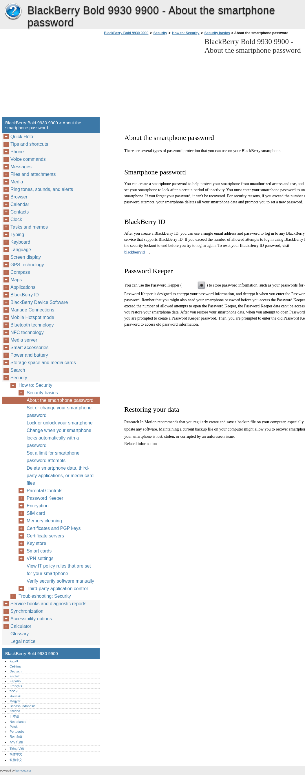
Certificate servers (45, 535)
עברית (14, 691)
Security (160, 33)
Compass (20, 272)
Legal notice (22, 641)
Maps (16, 279)
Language (20, 249)
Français (16, 686)
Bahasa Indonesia (23, 706)
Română (16, 736)
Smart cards (39, 550)
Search (17, 370)
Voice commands (28, 159)
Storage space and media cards (43, 362)
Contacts (19, 211)
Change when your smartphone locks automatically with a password (59, 438)
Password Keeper (45, 498)
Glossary (19, 633)
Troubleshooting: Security (45, 596)
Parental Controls (45, 490)
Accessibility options (31, 618)
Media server (23, 340)
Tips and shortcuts (29, 144)
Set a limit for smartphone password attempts (53, 457)
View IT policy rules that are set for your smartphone (59, 570)
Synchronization (26, 611)
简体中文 (16, 754)
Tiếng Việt (17, 748)
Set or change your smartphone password (59, 411)
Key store (36, 543)
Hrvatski (15, 696)
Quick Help (21, 136)
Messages (21, 166)
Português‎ (17, 731)
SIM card (36, 513)
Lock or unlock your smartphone (60, 422)
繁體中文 (16, 760)
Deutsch (15, 671)
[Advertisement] (151, 77)
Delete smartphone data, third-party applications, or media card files (60, 476)
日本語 (14, 716)
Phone (17, 151)
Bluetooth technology (32, 324)
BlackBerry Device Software (39, 302)
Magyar (15, 701)
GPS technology (27, 264)
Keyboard (20, 242)
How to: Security (186, 33)
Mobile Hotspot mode (32, 317)
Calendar (19, 204)
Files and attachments (33, 174)
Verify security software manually (60, 581)
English (15, 676)
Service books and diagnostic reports (48, 603)
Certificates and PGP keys (54, 528)
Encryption (38, 505)
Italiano (15, 711)
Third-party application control (57, 588)
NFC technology (27, 332)
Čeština (15, 666)
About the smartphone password (60, 400)
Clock (16, 219)
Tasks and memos (29, 227)
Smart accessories (29, 347)
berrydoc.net (23, 770)
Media (16, 181)
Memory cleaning (44, 520)
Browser (19, 196)
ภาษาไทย (16, 742)
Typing (17, 234)
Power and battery (29, 355)
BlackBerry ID (24, 294)
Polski (14, 726)
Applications (22, 287)
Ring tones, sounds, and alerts (41, 189)
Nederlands (18, 721)
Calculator (20, 626)
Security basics (217, 33)
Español (15, 681)
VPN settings (40, 558)
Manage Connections (32, 309)
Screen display (25, 257)
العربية (14, 661)
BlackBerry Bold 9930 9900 (13, 11)
